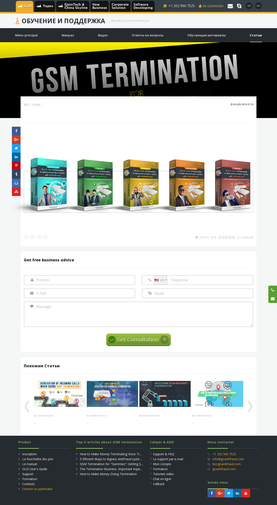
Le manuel (29, 464)
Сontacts (28, 484)
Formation (29, 479)
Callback (158, 484)
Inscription (29, 454)
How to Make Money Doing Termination (108, 474)
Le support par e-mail (168, 459)
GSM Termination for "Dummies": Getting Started (114, 464)
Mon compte (162, 464)
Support (27, 474)
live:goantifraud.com (227, 464)
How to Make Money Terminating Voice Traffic (113, 454)
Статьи (36, 104)
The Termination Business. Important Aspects (112, 469)
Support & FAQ (163, 454)
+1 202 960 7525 (224, 454)
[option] (60, 402)
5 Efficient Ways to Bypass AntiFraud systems (112, 459)
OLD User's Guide (34, 469)
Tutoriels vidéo (163, 474)
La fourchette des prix (37, 459)
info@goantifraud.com (228, 459)
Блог (26, 104)
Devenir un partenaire (37, 489)
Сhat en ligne (162, 479)
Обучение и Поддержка (63, 21)
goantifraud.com (224, 469)
